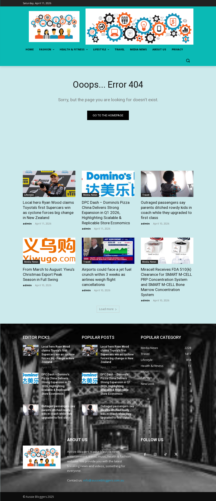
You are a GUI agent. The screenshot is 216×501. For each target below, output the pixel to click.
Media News (90, 194)
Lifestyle (29, 194)
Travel (145, 194)
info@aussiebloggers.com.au (103, 480)
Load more (108, 309)
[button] (188, 60)
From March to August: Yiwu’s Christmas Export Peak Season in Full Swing (48, 274)
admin (27, 223)
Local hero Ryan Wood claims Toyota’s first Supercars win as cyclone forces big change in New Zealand (58, 354)
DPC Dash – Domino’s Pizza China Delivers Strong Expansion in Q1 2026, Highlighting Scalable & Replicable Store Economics (106, 212)
